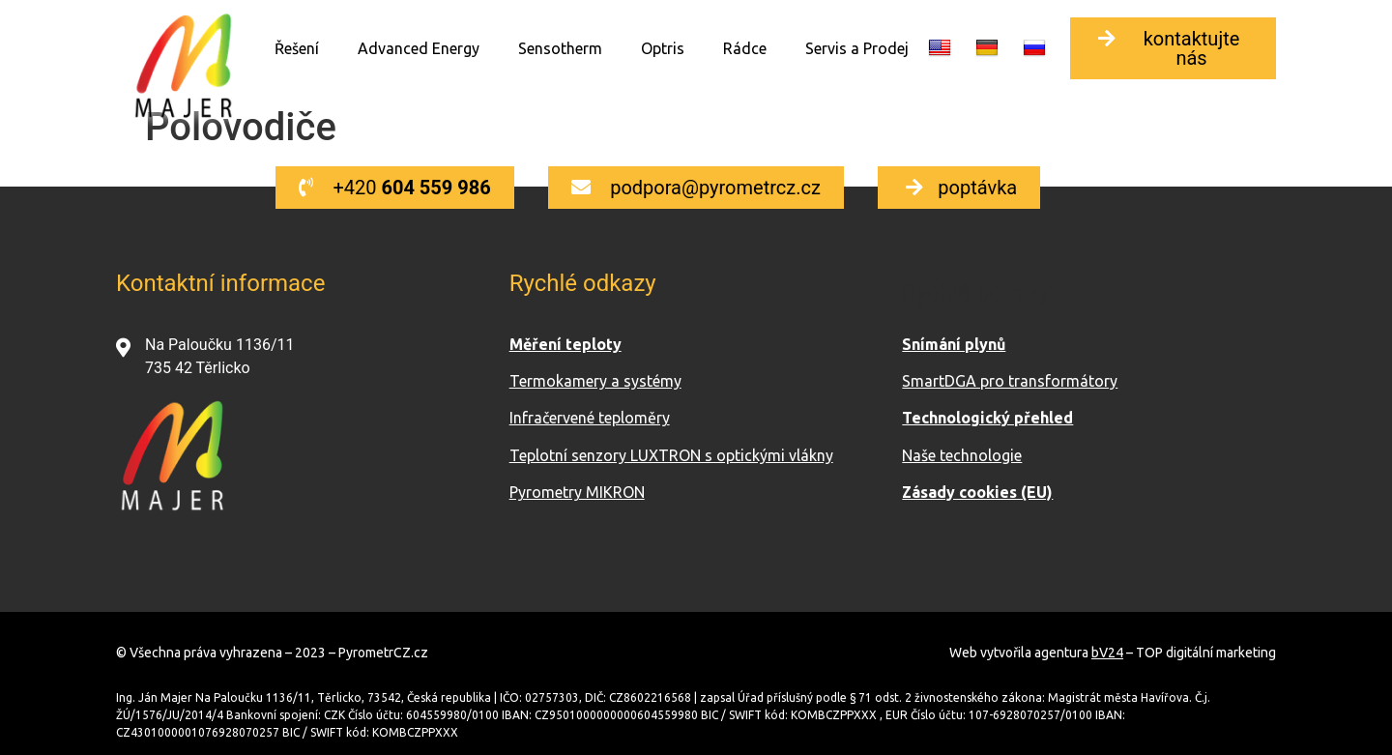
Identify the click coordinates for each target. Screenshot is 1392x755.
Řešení (297, 48)
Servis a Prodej (857, 48)
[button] (1173, 48)
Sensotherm (560, 48)
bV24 (1107, 652)
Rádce (745, 48)
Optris (662, 48)
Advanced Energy (418, 48)
